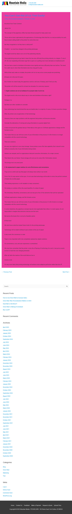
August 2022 (6, 396)
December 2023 (7, 363)
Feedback (27, 505)
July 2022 (6, 399)
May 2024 (6, 348)
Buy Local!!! (6, 310)
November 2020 (7, 450)
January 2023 (7, 384)
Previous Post (7, 272)
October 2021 (7, 420)
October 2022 (7, 390)
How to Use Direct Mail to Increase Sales (15, 298)
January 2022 (7, 411)
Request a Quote (47, 505)
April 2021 (6, 435)
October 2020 (7, 453)
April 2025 (6, 327)
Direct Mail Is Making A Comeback (13, 307)
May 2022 (6, 405)
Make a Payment (36, 505)
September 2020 (8, 456)
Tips (4, 476)
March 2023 (6, 378)
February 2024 (7, 357)
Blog (6, 19)
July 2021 (6, 426)
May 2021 (6, 432)
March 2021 (6, 438)
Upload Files (57, 505)
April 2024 (6, 351)
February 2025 (7, 330)
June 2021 (6, 429)
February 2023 (7, 381)
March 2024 (6, 354)
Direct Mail (6, 470)
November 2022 (7, 387)
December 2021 (7, 414)
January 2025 (7, 333)
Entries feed (6, 490)
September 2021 (8, 423)
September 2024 (8, 339)
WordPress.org (7, 496)
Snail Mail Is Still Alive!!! (10, 304)
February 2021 (7, 441)
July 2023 (6, 372)
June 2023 (6, 375)
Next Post (66, 272)
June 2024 (6, 345)
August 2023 (6, 369)
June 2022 (6, 402)
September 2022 (8, 393)
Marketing (6, 473)
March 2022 (6, 408)
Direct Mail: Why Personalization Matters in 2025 (17, 301)
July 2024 (6, 342)
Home (12, 505)
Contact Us (19, 505)
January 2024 (7, 360)
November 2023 (7, 366)
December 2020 (7, 447)
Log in (5, 487)
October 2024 (7, 336)
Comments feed (7, 493)
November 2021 (7, 417)
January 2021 (7, 444)
